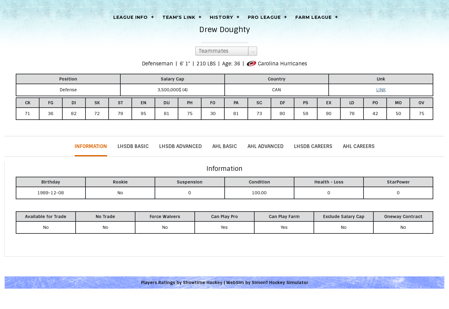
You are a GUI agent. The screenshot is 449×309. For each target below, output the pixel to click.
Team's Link (178, 17)
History (221, 17)
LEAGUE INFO (130, 17)
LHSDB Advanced (180, 146)
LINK (381, 90)
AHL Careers (359, 146)
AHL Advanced (265, 146)
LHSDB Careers (313, 146)
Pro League (264, 17)
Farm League (313, 17)
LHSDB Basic (133, 146)
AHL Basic (224, 146)
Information (91, 146)
